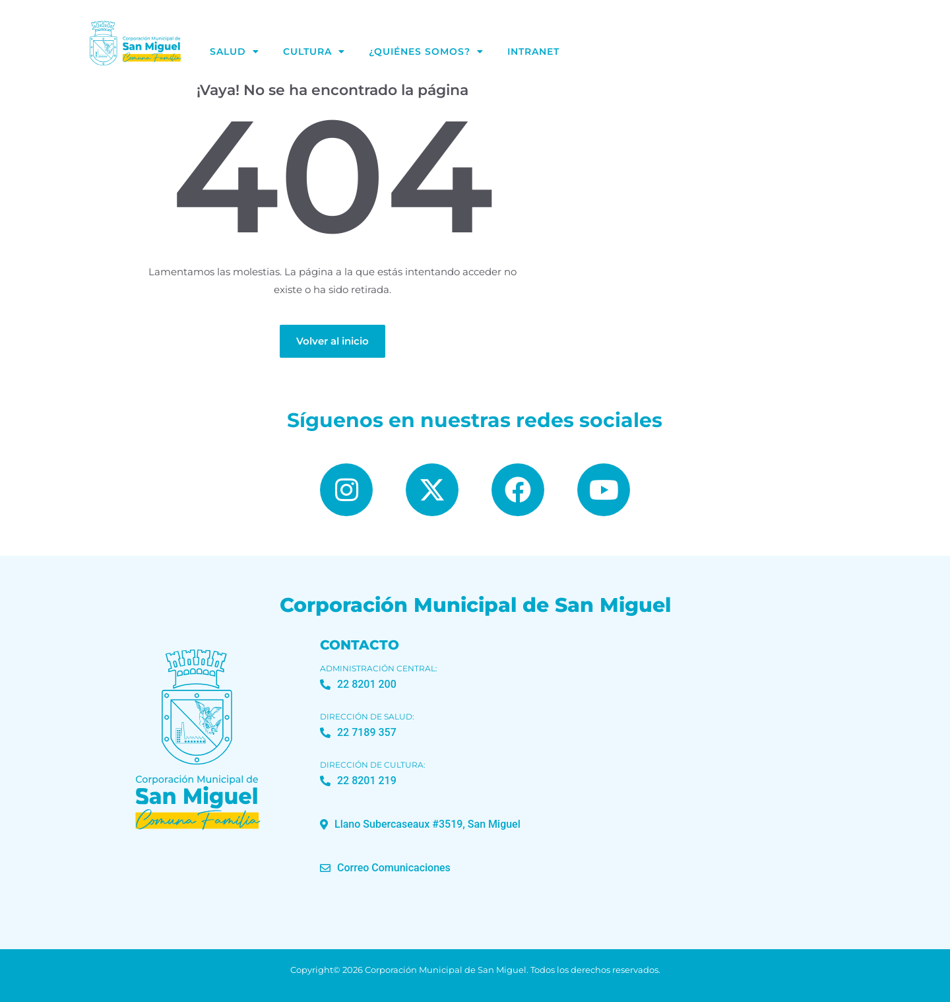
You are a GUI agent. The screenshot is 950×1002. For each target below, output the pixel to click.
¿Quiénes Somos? (426, 51)
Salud (234, 51)
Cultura (314, 51)
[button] (420, 824)
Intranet (533, 51)
